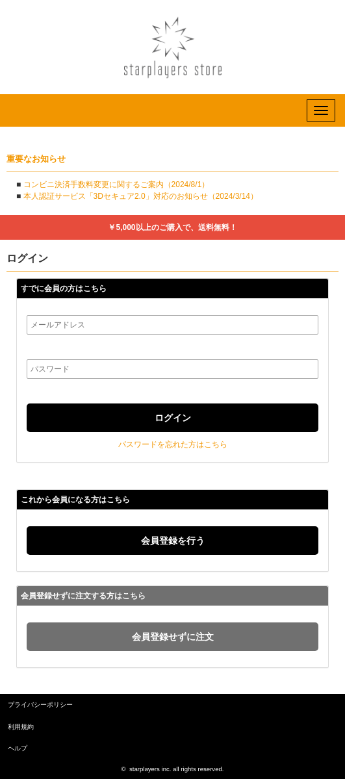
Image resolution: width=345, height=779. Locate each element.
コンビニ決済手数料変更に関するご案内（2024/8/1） (116, 184)
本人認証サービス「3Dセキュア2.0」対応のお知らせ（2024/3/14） (140, 196)
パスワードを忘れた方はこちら (172, 444)
